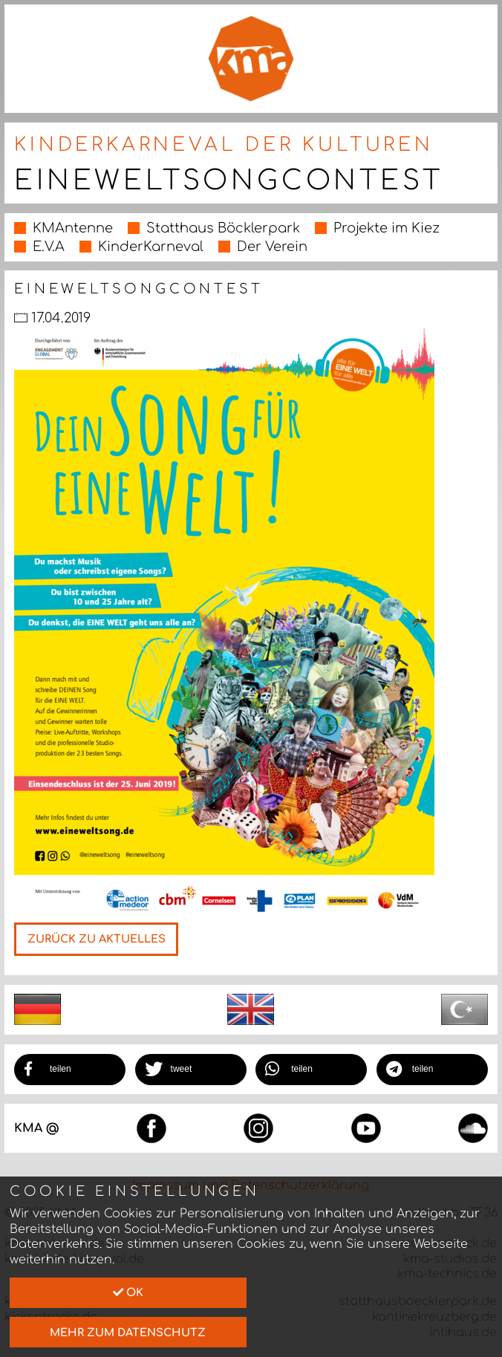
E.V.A (49, 246)
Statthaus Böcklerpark (223, 228)
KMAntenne (73, 228)
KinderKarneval (150, 246)
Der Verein (272, 246)
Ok (128, 1292)
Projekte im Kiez (386, 228)
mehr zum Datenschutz (128, 1332)
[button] (70, 1069)
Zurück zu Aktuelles (96, 939)
